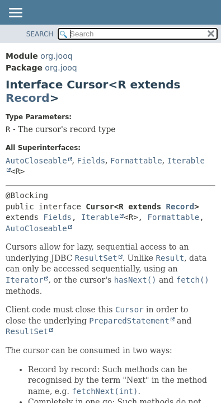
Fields (91, 160)
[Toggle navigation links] (15, 13)
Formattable (136, 160)
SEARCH (40, 34)
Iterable (100, 217)
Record (28, 98)
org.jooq (56, 55)
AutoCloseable (36, 160)
